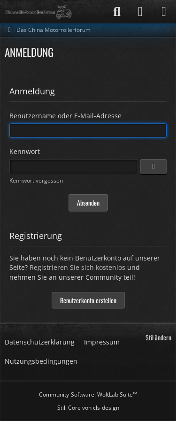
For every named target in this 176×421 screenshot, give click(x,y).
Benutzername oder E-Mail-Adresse (65, 115)
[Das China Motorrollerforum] (38, 11)
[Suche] (116, 11)
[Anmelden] (140, 11)
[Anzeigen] (153, 166)
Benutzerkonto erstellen (88, 300)
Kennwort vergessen (36, 180)
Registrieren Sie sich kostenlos (77, 267)
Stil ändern (158, 337)
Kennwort (24, 151)
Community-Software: (88, 394)
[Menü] (163, 11)
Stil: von (88, 408)
